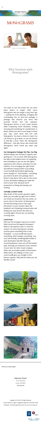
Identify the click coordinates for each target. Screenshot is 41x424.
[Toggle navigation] (2, 7)
